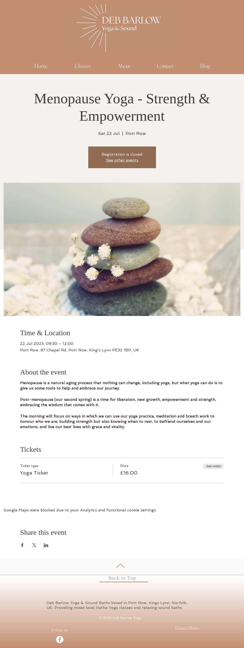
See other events (122, 160)
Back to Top (122, 578)
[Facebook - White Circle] (59, 639)
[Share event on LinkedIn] (46, 545)
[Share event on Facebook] (22, 545)
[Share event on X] (34, 545)
